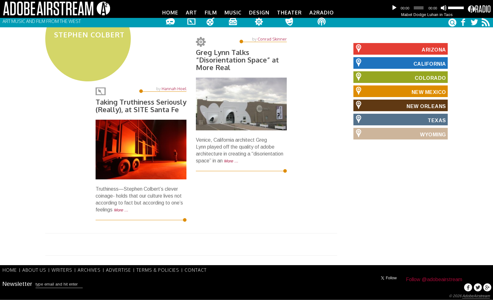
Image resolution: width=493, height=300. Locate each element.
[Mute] (443, 8)
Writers (62, 270)
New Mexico (399, 91)
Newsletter (17, 284)
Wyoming (399, 133)
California (399, 63)
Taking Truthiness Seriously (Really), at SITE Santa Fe (141, 106)
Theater (289, 12)
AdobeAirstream (476, 296)
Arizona (399, 49)
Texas (399, 119)
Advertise (118, 270)
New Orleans (399, 105)
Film (211, 12)
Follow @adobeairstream (434, 279)
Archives (89, 270)
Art (191, 12)
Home (170, 12)
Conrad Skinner (272, 38)
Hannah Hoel (174, 89)
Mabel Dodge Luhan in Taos (427, 14)
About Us (34, 270)
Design (259, 12)
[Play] (394, 8)
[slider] (418, 7)
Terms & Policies (157, 270)
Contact (196, 270)
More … (121, 210)
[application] (427, 8)
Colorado (399, 77)
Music (233, 12)
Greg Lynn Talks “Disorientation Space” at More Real (237, 60)
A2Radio (322, 12)
